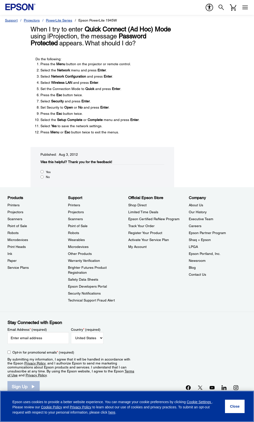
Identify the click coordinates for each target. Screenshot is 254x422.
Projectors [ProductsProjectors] (15, 212)
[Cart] (233, 7)
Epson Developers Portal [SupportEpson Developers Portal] (87, 286)
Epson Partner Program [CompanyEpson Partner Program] (207, 233)
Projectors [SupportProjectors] (76, 212)
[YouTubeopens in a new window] (212, 387)
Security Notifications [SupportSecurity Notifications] (84, 293)
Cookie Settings (199, 402)
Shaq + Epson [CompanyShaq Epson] (200, 240)
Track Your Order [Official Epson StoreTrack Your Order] (141, 226)
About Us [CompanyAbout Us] (196, 205)
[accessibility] (209, 7)
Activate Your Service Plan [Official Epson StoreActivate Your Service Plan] (148, 240)
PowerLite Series (59, 20)
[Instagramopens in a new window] (235, 387)
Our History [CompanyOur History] (198, 212)
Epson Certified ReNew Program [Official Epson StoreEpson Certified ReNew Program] (154, 219)
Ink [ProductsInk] (9, 254)
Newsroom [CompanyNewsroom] (197, 261)
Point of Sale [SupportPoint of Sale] (78, 226)
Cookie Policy (51, 407)
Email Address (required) (27, 330)
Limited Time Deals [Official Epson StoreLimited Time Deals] (143, 212)
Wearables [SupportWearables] (76, 240)
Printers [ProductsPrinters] (13, 205)
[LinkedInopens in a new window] (224, 387)
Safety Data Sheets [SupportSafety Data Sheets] (83, 279)
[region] (127, 406)
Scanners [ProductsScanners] (14, 219)
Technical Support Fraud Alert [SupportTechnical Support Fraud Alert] (91, 300)
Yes (48, 172)
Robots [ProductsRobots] (13, 233)
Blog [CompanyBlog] (192, 268)
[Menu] (245, 7)
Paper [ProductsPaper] (12, 261)
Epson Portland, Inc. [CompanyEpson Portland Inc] (205, 254)
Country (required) (85, 330)
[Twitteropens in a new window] (200, 387)
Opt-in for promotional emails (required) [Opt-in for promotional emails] (43, 352)
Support (11, 20)
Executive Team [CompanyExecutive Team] (201, 219)
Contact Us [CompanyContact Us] (197, 274)
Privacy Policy (34, 363)
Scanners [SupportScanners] (75, 219)
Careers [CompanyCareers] (195, 226)
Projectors (32, 20)
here (111, 412)
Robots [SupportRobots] (73, 233)
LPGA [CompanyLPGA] (193, 247)
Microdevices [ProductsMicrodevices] (17, 240)
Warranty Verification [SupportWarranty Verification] (84, 261)
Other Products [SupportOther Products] (80, 254)
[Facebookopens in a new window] (188, 387)
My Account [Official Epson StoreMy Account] (137, 247)
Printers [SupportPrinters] (74, 205)
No (48, 177)
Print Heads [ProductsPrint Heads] (16, 247)
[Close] (235, 406)
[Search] (221, 7)
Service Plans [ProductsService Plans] (18, 268)
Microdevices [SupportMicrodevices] (78, 247)
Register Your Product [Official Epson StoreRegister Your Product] (145, 233)
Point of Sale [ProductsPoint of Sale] (17, 226)
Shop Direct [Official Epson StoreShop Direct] (137, 205)
